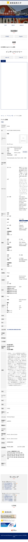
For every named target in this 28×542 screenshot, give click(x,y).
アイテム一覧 (10, 115)
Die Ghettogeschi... (8, 483)
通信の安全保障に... (8, 486)
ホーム (2, 115)
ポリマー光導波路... (8, 500)
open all (7, 57)
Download (25, 151)
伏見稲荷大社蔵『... (8, 489)
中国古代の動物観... (8, 499)
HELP (13, 25)
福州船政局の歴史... (8, 496)
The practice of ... (8, 487)
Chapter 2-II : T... (8, 495)
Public (3, 61)
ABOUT (22, 25)
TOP (5, 25)
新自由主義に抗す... (8, 484)
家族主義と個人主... (8, 497)
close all (21, 57)
